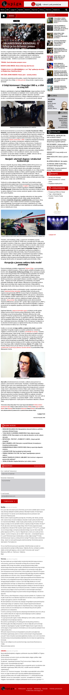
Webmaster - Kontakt (25, 689)
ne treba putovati (21, 80)
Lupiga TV (13, 10)
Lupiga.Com (38, 406)
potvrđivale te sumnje (31, 331)
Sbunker (2, 408)
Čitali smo (48, 10)
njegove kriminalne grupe (19, 310)
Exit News (32, 408)
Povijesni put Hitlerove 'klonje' (57, 192)
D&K (7, 10)
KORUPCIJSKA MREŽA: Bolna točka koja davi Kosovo (17, 66)
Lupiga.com (52, 235)
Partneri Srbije (29, 268)
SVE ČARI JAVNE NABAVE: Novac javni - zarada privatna (18, 75)
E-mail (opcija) (23, 495)
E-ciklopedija (56, 188)
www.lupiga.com (38, 690)
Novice (11, 16)
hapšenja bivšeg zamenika (12, 291)
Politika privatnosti (56, 689)
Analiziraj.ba (23, 408)
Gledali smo (56, 10)
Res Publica (35, 404)
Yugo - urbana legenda (55, 194)
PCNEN (29, 406)
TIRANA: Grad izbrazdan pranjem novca (13, 62)
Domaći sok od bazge (55, 177)
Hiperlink (20, 10)
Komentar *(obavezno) (23, 484)
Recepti (53, 174)
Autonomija (10, 408)
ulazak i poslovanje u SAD (16, 139)
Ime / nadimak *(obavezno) (23, 472)
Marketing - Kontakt (41, 689)
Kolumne (27, 10)
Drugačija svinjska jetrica (55, 183)
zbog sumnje (10, 300)
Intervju (42, 10)
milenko (3, 651)
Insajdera (25, 186)
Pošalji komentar (9, 501)
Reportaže (35, 10)
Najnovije (51, 15)
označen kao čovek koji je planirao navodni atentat (16, 347)
